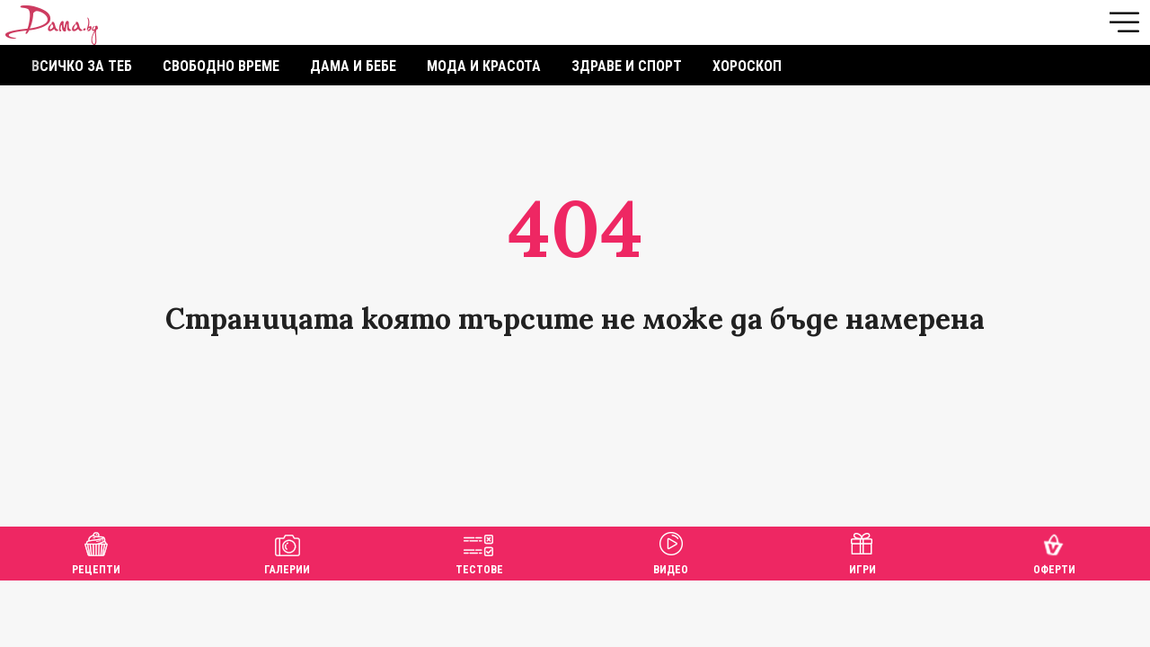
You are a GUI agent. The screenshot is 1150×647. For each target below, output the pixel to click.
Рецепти (96, 551)
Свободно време (221, 66)
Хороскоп (747, 66)
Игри (862, 551)
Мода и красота (484, 66)
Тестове (479, 551)
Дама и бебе (353, 66)
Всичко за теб (81, 66)
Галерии (287, 551)
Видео (670, 551)
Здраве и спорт (626, 66)
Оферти (1054, 551)
